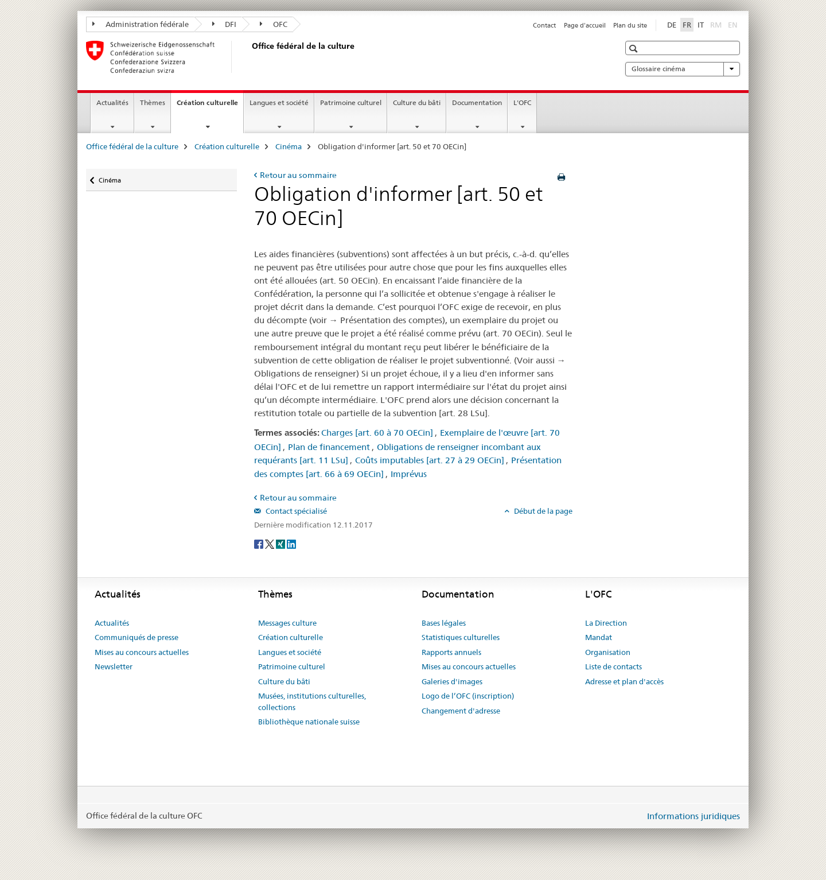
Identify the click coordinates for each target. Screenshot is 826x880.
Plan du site (630, 25)
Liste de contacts (613, 666)
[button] (634, 48)
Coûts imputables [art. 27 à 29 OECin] (429, 460)
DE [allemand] (671, 24)
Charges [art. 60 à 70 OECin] (377, 432)
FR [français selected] (687, 24)
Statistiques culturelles (461, 637)
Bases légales (444, 622)
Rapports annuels (451, 652)
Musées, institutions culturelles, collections (312, 701)
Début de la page (542, 510)
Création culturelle (210, 106)
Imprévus (409, 473)
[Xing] (281, 543)
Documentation (477, 102)
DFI (224, 24)
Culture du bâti (417, 102)
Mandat (598, 637)
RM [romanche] (717, 24)
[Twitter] (270, 543)
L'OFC (522, 102)
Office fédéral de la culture (132, 146)
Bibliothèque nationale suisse (309, 721)
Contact (544, 25)
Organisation (607, 652)
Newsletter (114, 666)
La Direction (606, 622)
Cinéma (288, 146)
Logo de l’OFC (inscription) (468, 695)
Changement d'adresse (461, 710)
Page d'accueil (585, 25)
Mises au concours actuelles (142, 652)
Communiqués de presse (136, 637)
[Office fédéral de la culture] (249, 57)
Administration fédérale (140, 24)
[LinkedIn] (291, 543)
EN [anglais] (734, 24)
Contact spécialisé (295, 510)
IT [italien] (701, 24)
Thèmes (152, 102)
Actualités (112, 102)
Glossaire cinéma (683, 69)
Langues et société (279, 102)
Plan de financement (329, 446)
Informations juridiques (693, 816)
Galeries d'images (452, 681)
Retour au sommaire (298, 175)
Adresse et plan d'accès (624, 681)
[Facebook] (259, 543)
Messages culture (287, 622)
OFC (273, 24)
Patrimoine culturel (350, 102)
